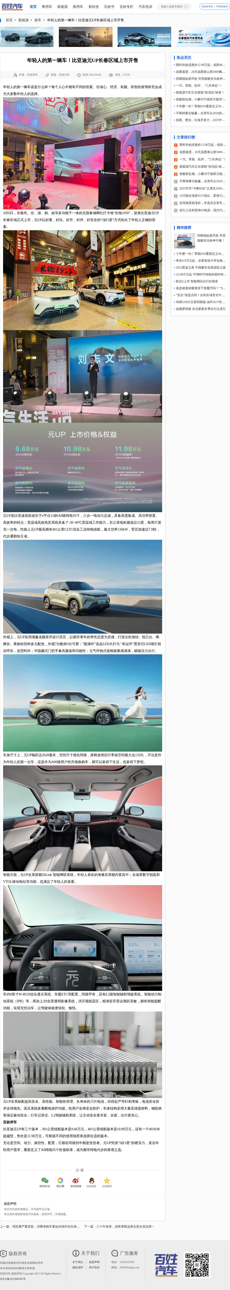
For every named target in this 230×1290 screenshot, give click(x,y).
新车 (37, 20)
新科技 (94, 7)
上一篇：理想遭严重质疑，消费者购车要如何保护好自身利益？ (43, 1226)
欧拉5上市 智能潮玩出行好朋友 (197, 281)
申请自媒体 (222, 6)
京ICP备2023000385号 (13, 1279)
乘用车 (47, 7)
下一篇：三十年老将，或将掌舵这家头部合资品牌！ (119, 1226)
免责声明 (94, 1262)
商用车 (78, 7)
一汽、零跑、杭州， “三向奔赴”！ (199, 85)
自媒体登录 (207, 6)
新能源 (62, 7)
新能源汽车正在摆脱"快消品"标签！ (200, 92)
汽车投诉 (145, 7)
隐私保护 (77, 1267)
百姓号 (109, 7)
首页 (33, 7)
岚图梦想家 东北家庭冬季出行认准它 (201, 308)
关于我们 (77, 1262)
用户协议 (94, 1267)
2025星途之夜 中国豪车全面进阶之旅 (201, 267)
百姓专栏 (126, 7)
